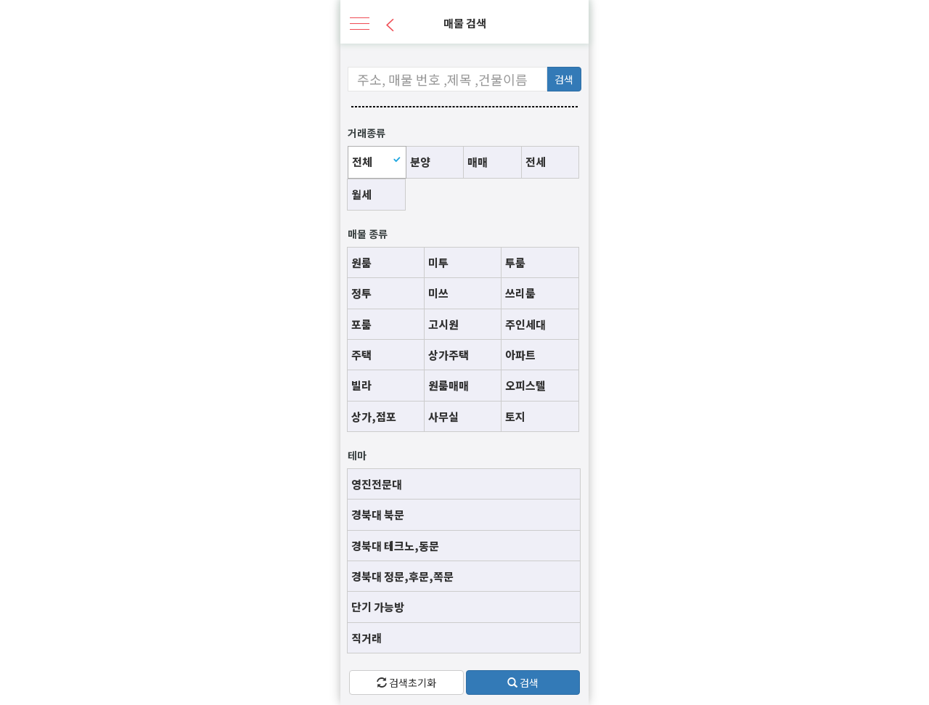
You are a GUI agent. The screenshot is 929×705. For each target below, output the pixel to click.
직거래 (366, 637)
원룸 (361, 262)
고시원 (443, 324)
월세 (361, 194)
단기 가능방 (377, 606)
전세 (535, 161)
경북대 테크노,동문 (395, 545)
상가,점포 (373, 416)
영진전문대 (376, 484)
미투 (438, 262)
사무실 (443, 416)
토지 (515, 416)
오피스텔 (525, 385)
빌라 (361, 385)
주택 (361, 354)
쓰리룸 (520, 293)
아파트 (520, 354)
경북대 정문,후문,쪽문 (402, 576)
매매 (477, 161)
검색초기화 (406, 682)
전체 (362, 161)
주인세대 (525, 324)
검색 (563, 79)
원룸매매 (448, 385)
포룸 (361, 324)
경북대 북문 (377, 514)
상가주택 (448, 354)
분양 (420, 161)
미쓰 (438, 293)
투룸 (515, 262)
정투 (361, 293)
